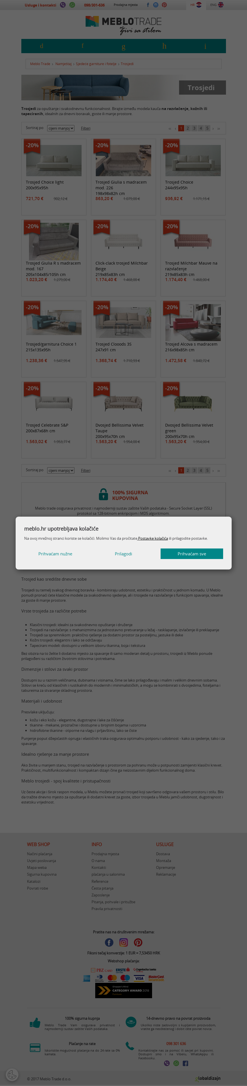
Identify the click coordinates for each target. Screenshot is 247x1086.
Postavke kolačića (152, 538)
